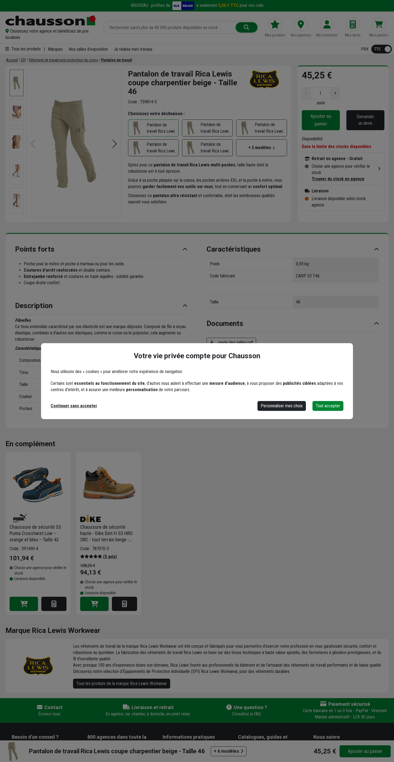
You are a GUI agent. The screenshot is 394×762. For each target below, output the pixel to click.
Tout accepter (328, 405)
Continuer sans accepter (74, 405)
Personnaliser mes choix (282, 405)
